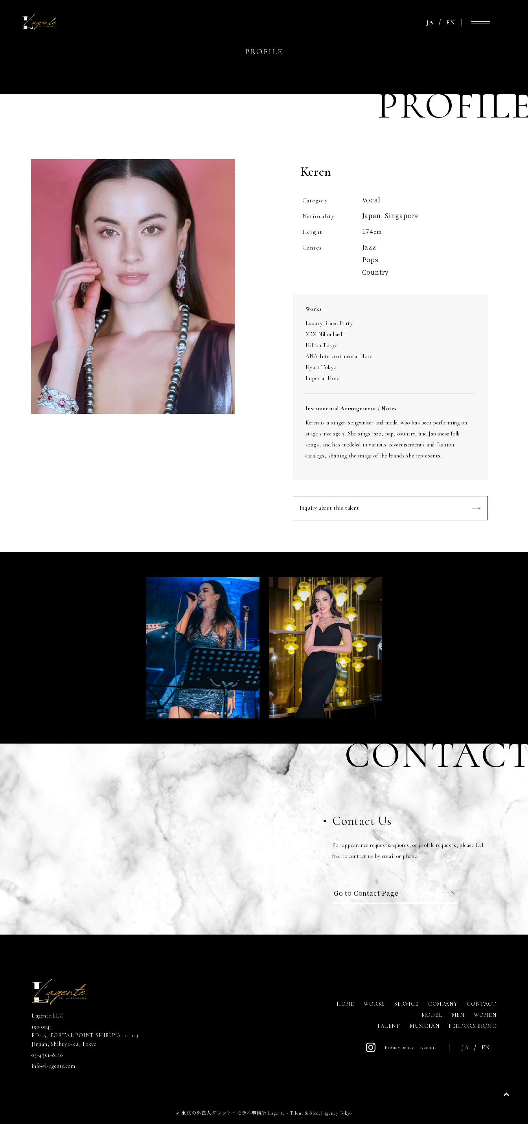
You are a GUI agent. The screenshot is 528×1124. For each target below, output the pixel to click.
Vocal (371, 199)
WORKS (374, 1004)
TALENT (388, 1026)
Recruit (428, 1047)
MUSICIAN (424, 1026)
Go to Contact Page (366, 893)
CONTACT (482, 1004)
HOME (345, 1004)
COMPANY (443, 1004)
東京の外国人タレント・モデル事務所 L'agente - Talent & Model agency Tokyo (266, 1113)
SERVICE (406, 1004)
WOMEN (485, 1015)
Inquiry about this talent (329, 508)
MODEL (431, 1015)
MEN (458, 1015)
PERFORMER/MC (473, 1026)
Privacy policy (399, 1047)
